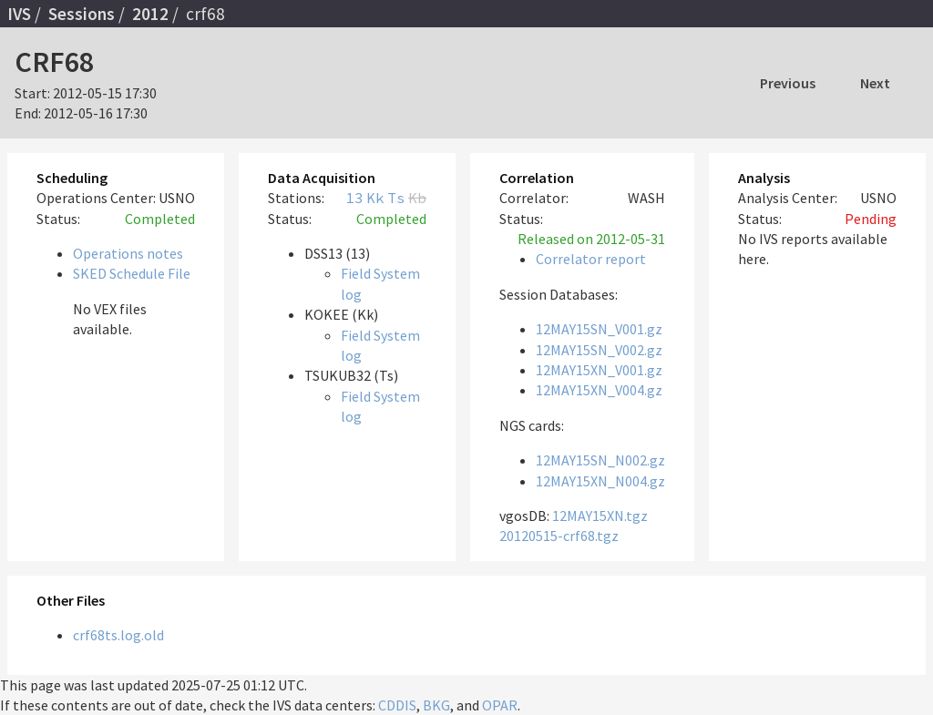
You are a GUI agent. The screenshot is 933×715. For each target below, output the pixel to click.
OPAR (500, 705)
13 (354, 198)
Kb (417, 198)
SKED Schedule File (131, 273)
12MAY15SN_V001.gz (599, 329)
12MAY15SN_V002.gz (599, 350)
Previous (787, 83)
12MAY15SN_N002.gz (600, 460)
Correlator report (591, 259)
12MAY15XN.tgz (600, 515)
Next (875, 83)
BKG (436, 705)
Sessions (81, 14)
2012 (150, 14)
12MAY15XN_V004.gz (599, 390)
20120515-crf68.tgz (559, 535)
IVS (19, 14)
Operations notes (128, 253)
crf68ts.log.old (118, 635)
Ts (396, 198)
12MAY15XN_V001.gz (599, 370)
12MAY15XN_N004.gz (600, 481)
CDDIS (397, 705)
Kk (375, 198)
